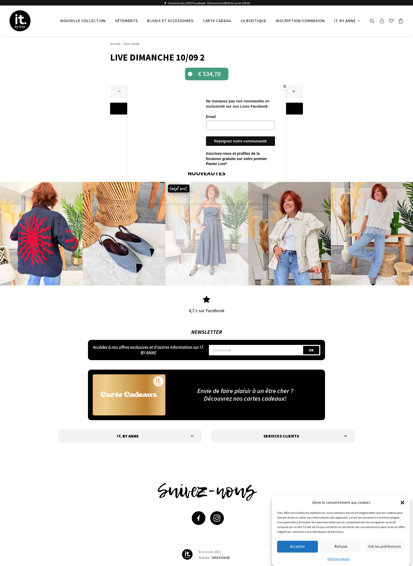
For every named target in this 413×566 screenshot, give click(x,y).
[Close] (285, 86)
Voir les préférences (384, 546)
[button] (402, 502)
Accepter (297, 546)
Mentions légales (338, 559)
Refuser (341, 546)
